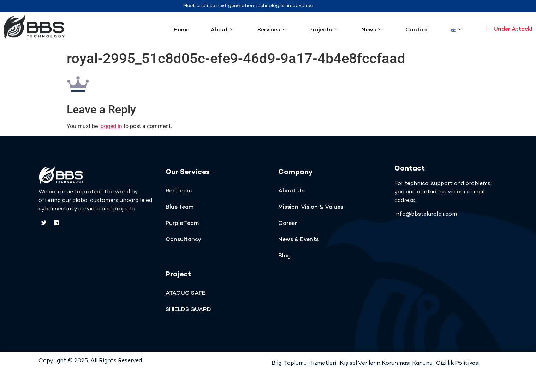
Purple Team (182, 224)
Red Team (179, 191)
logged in (110, 126)
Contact (417, 30)
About (222, 30)
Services (271, 30)
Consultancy (183, 240)
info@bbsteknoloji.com (425, 214)
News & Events (298, 240)
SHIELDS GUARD (188, 310)
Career (287, 224)
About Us (291, 191)
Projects (323, 30)
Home (181, 30)
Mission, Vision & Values (310, 207)
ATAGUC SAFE (186, 294)
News (371, 30)
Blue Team (179, 207)
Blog (284, 256)
